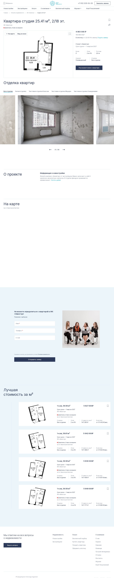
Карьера (98, 545)
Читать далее (56, 180)
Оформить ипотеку (79, 548)
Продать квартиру (79, 545)
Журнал (98, 561)
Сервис (98, 542)
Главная (6, 12)
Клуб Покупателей (92, 8)
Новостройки (8, 8)
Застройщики (22, 8)
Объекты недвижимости (17, 12)
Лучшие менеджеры (103, 552)
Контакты (99, 558)
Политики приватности (44, 354)
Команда (99, 548)
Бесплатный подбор (63, 8)
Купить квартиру (78, 542)
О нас (97, 538)
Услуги (34, 8)
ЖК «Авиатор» (30, 12)
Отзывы (98, 555)
